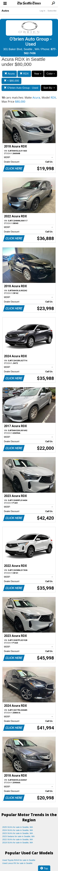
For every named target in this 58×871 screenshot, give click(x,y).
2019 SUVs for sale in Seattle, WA (17, 842)
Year (37, 73)
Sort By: (49, 87)
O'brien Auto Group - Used (21, 87)
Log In (42, 11)
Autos (5, 10)
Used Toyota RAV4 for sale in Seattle (18, 860)
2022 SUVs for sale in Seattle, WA (17, 839)
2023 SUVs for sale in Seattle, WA (17, 833)
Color (50, 73)
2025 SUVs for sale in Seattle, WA (17, 827)
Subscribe (51, 11)
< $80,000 (11, 80)
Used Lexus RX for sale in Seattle (17, 863)
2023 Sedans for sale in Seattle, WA (18, 836)
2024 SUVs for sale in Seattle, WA (17, 830)
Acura (9, 73)
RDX (24, 73)
